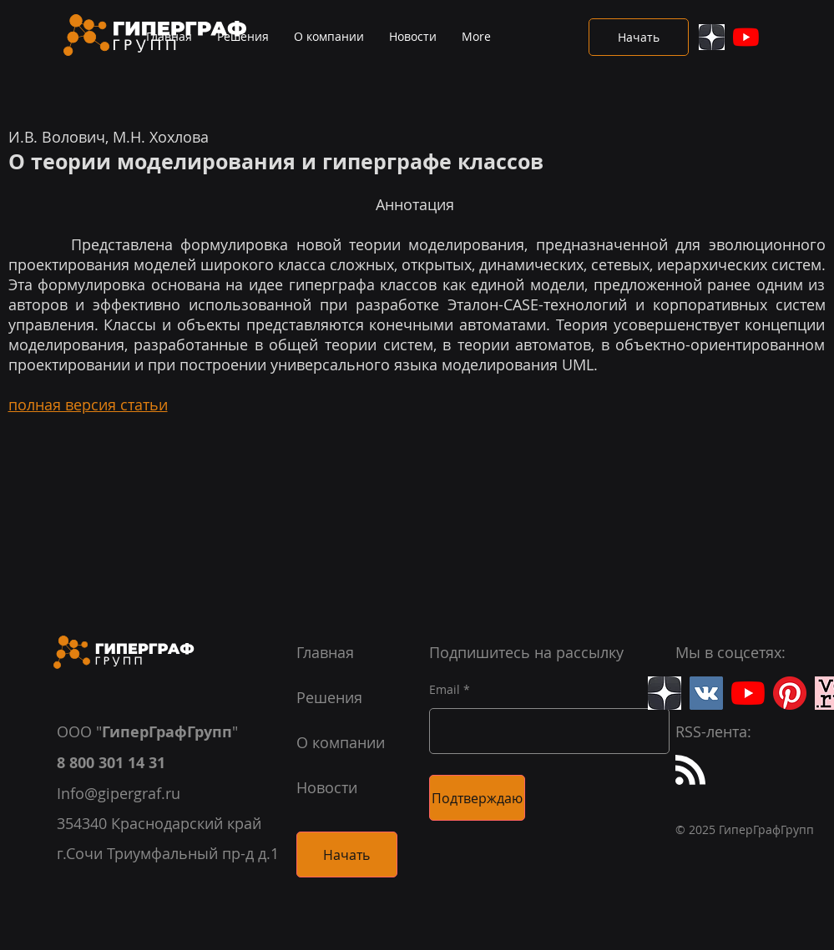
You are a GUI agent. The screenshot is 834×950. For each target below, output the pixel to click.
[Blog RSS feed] (690, 771)
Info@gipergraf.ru (118, 793)
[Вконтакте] (706, 693)
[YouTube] (746, 37)
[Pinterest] (789, 693)
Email (444, 690)
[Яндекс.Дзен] (712, 37)
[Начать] (639, 37)
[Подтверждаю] (477, 798)
